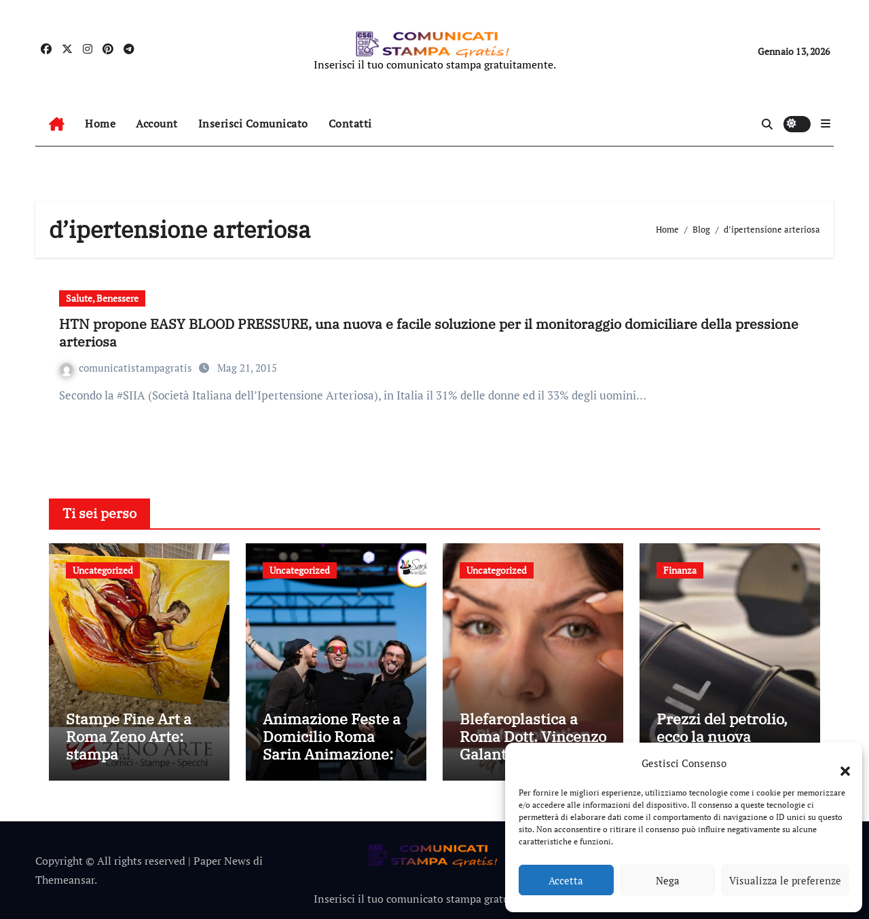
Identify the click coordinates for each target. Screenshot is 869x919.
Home (100, 123)
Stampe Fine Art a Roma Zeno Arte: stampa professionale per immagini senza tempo (128, 763)
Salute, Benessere (102, 298)
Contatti (350, 123)
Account (157, 123)
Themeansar (64, 879)
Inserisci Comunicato (253, 123)
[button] (838, 763)
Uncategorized (103, 570)
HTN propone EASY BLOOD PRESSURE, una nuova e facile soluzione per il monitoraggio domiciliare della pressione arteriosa (428, 333)
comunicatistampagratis (127, 367)
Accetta (566, 880)
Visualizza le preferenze (785, 880)
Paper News (222, 860)
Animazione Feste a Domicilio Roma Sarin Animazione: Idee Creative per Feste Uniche (332, 754)
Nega (668, 880)
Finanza (680, 570)
